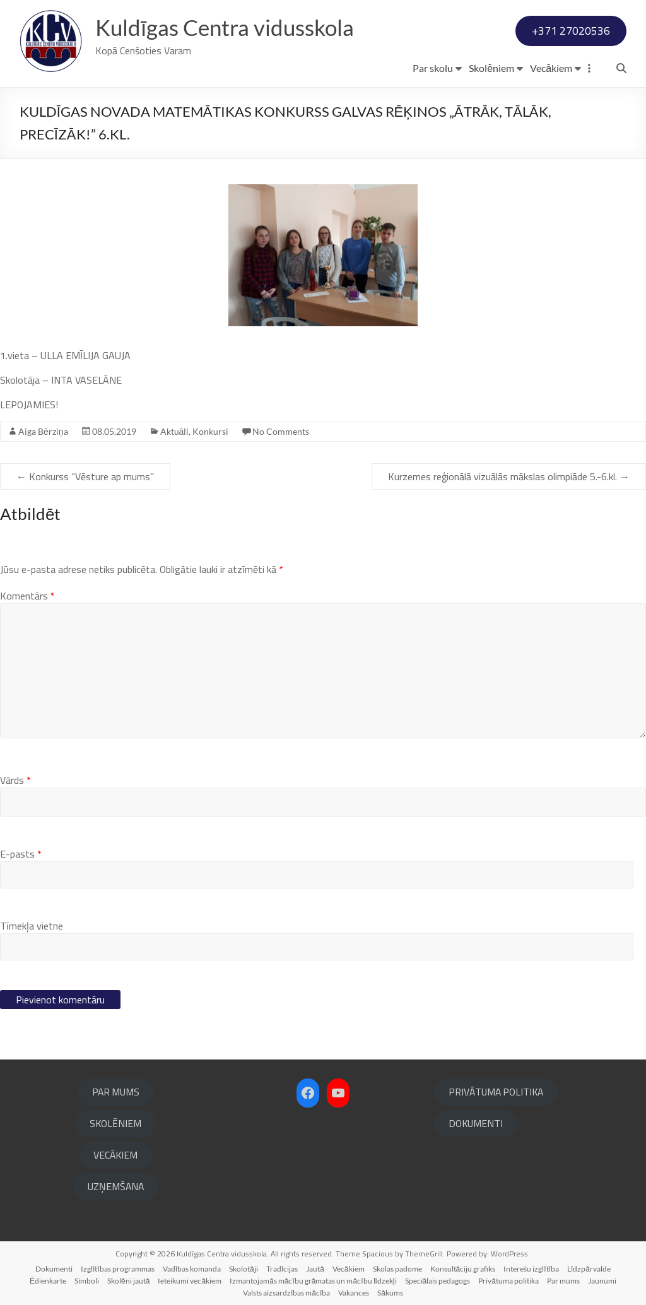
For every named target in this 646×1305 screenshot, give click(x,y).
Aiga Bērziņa (43, 431)
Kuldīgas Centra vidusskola (228, 27)
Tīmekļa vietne (31, 925)
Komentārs (27, 595)
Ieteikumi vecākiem (189, 1280)
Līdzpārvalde (589, 1268)
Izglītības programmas (118, 1268)
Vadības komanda (192, 1268)
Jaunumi (602, 1280)
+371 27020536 (571, 30)
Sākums (390, 1292)
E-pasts (21, 853)
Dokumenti (54, 1268)
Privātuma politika (508, 1280)
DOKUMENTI (476, 1123)
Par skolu (433, 68)
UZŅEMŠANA (116, 1186)
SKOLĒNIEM (115, 1123)
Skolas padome (397, 1268)
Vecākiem (551, 68)
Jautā (315, 1268)
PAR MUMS (115, 1091)
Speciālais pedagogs (438, 1280)
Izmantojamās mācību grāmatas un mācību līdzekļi (313, 1280)
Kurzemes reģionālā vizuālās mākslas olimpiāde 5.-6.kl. (509, 476)
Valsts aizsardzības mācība (286, 1292)
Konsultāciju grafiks (463, 1268)
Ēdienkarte (48, 1280)
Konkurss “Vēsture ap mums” (85, 476)
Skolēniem (491, 68)
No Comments (280, 431)
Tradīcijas (282, 1268)
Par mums (563, 1280)
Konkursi (210, 431)
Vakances (353, 1292)
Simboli (86, 1280)
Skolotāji (243, 1268)
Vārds (15, 780)
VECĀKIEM (115, 1154)
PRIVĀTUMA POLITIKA (496, 1091)
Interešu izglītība (531, 1268)
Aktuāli (174, 431)
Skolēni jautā (128, 1280)
